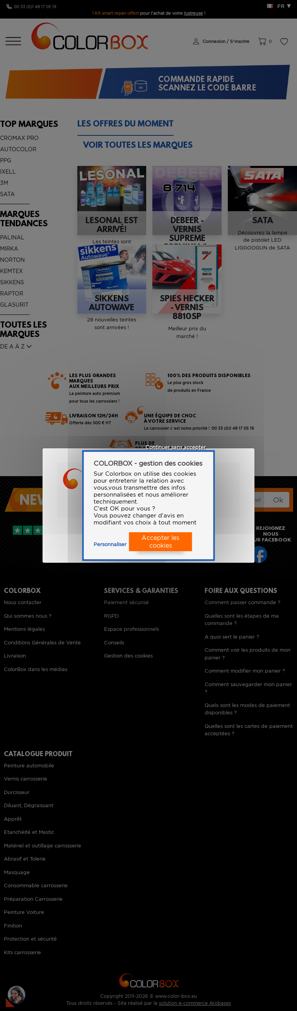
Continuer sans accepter (175, 447)
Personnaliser (110, 544)
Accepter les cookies (160, 542)
